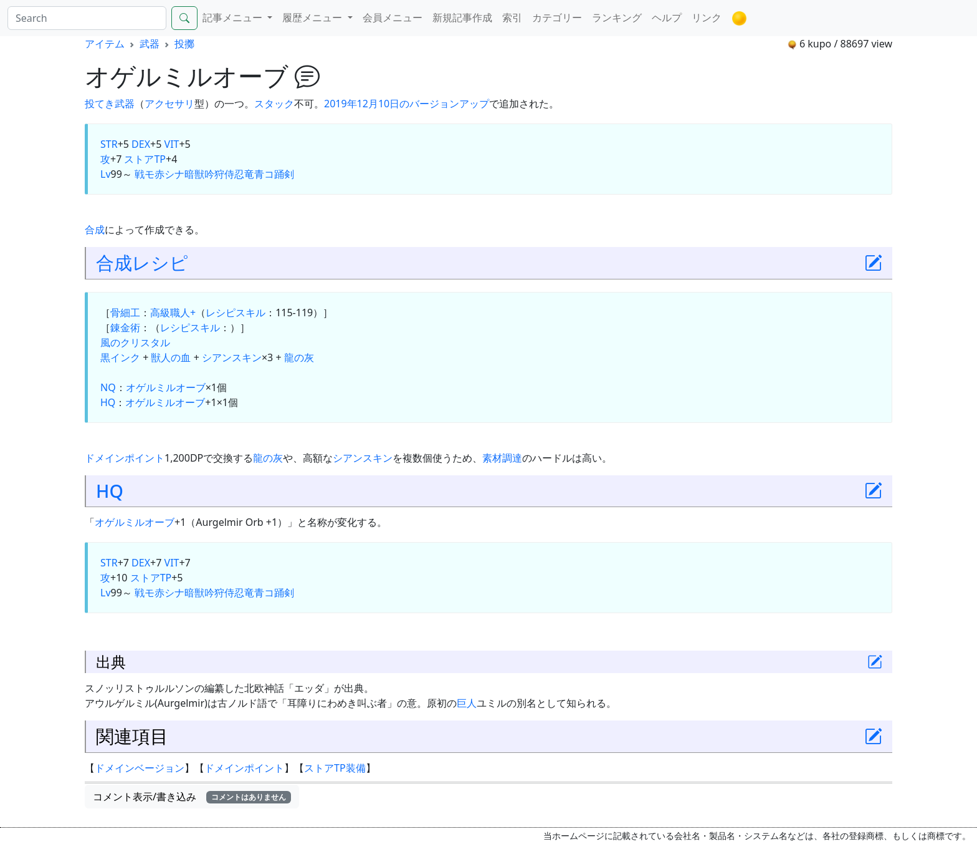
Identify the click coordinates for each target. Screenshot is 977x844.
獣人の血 (171, 357)
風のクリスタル (135, 342)
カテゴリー (557, 17)
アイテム (105, 44)
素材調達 (502, 458)
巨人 (467, 703)
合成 (95, 229)
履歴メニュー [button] (313, 17)
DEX (140, 144)
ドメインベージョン (139, 768)
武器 (150, 44)
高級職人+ (173, 312)
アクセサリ (169, 103)
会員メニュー (392, 17)
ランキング (617, 17)
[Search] (86, 18)
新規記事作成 (462, 17)
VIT (171, 144)
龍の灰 (299, 357)
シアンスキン (232, 357)
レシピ (160, 262)
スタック (274, 103)
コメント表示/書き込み (192, 796)
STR (109, 144)
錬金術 (125, 327)
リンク (707, 17)
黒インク (120, 357)
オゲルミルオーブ (166, 387)
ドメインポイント (124, 458)
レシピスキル (235, 312)
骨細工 (125, 312)
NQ (108, 387)
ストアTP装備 (335, 768)
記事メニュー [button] (234, 17)
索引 (512, 17)
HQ (107, 402)
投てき (100, 103)
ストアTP (145, 159)
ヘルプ (667, 17)
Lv (105, 174)
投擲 (184, 44)
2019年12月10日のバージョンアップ (406, 103)
